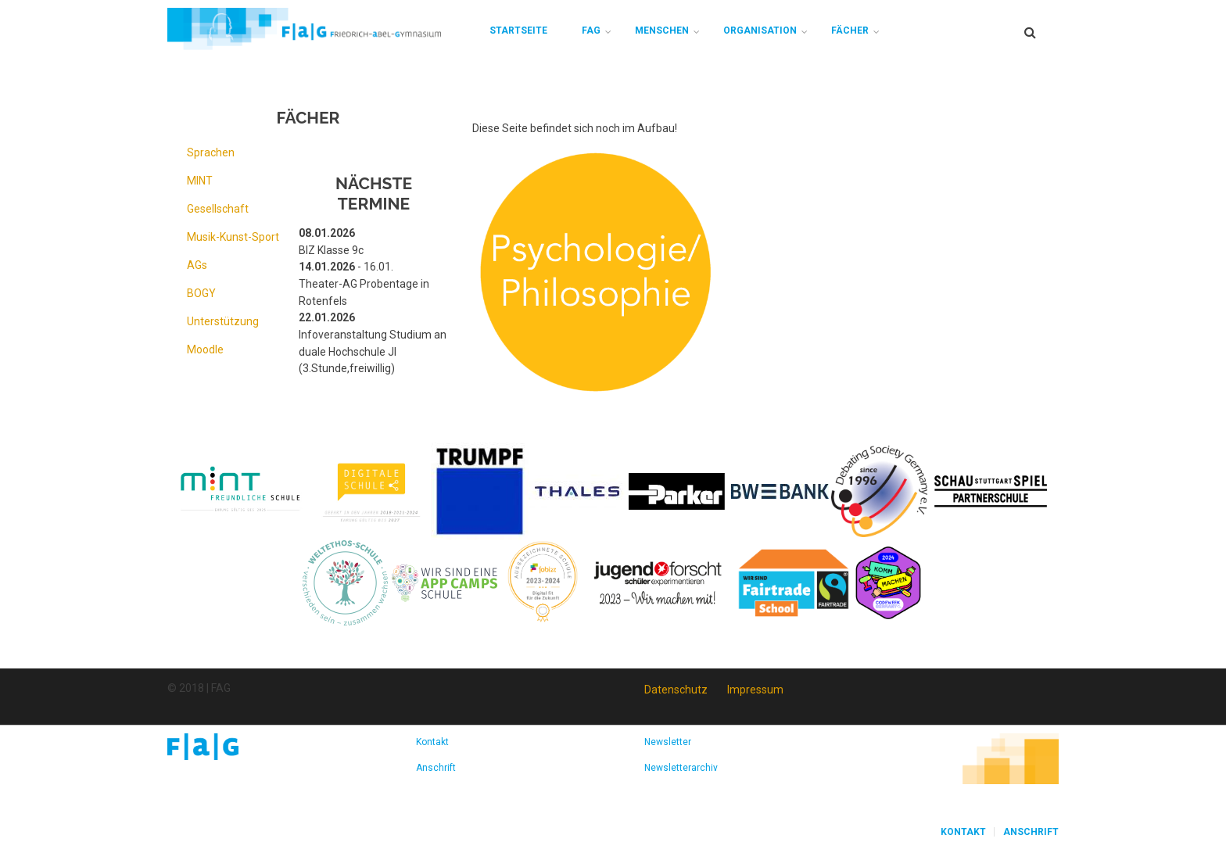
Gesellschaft (218, 208)
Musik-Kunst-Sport (233, 237)
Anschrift (436, 767)
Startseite (518, 30)
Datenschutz (676, 689)
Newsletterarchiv (681, 767)
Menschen (662, 30)
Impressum (755, 689)
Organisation (760, 30)
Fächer (850, 30)
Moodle (205, 349)
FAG (591, 30)
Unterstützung (223, 321)
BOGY (201, 293)
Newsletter (667, 741)
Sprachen (211, 152)
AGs (197, 265)
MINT (200, 180)
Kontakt (432, 741)
